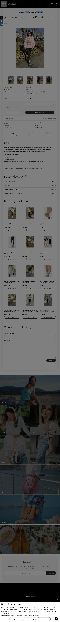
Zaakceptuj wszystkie (43, 619)
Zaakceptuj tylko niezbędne (18, 619)
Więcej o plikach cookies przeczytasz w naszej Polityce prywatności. (20, 615)
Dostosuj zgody (31, 619)
